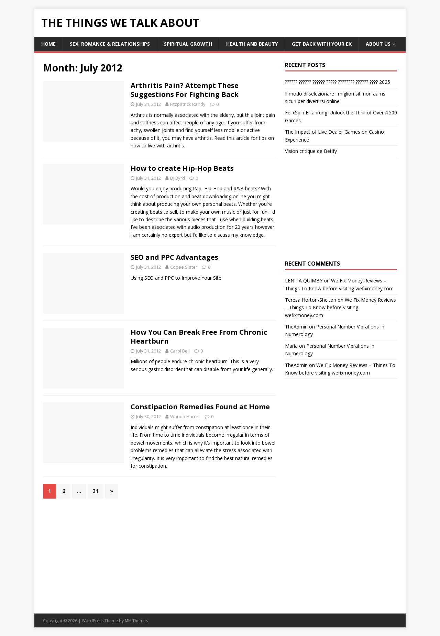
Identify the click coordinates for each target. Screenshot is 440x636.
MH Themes (136, 621)
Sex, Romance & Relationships (110, 44)
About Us (378, 44)
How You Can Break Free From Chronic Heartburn (199, 336)
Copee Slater (183, 267)
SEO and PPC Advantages (174, 257)
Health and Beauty (252, 44)
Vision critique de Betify (311, 151)
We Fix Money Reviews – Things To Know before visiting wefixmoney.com (340, 308)
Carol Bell (180, 351)
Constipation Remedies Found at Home (200, 406)
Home (48, 44)
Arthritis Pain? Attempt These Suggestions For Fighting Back (185, 90)
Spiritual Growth (188, 44)
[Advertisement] (341, 209)
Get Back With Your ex (322, 44)
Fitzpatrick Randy (188, 104)
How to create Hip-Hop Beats (182, 168)
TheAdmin (296, 326)
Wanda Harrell (185, 416)
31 (95, 491)
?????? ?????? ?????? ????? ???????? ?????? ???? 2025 (337, 82)
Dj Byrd (177, 178)
